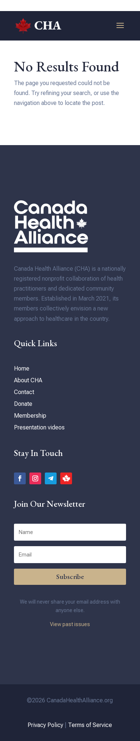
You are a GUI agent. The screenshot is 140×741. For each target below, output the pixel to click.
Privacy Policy (45, 724)
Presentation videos (39, 427)
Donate (23, 403)
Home (21, 368)
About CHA (28, 380)
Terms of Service (90, 724)
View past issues (70, 624)
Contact (24, 392)
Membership (30, 415)
